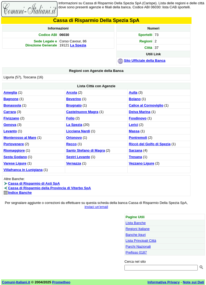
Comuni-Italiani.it (16, 282)
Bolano (135, 99)
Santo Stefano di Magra (85, 150)
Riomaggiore (14, 150)
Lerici (133, 125)
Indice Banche (20, 193)
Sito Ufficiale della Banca (144, 61)
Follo (70, 118)
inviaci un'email (96, 207)
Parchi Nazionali (138, 246)
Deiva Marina (139, 112)
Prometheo (61, 282)
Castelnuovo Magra (82, 112)
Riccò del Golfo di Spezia (149, 144)
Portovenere (13, 144)
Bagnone (11, 99)
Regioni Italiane (138, 229)
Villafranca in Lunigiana (23, 170)
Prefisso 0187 (136, 252)
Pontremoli (138, 138)
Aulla (133, 92)
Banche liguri (136, 235)
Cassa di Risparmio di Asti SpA (34, 183)
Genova (9, 125)
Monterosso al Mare (19, 138)
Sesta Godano (15, 157)
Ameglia (10, 92)
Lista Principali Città (141, 241)
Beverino (73, 99)
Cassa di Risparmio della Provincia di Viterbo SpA (49, 188)
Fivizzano (11, 118)
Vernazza (73, 163)
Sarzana (135, 150)
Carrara (9, 112)
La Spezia (78, 45)
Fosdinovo (137, 118)
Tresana (135, 157)
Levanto (10, 131)
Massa (134, 131)
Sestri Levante (78, 157)
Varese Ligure (14, 163)
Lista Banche (136, 223)
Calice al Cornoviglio (146, 105)
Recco (71, 144)
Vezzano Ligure (141, 163)
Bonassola (12, 105)
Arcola (71, 92)
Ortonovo (74, 138)
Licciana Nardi (78, 131)
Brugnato (74, 105)
